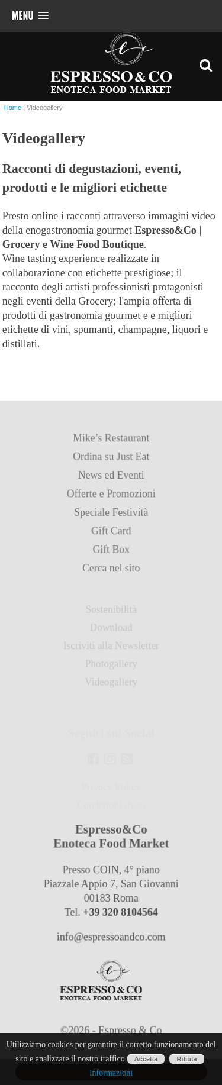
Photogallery (111, 664)
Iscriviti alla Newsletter (111, 647)
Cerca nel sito (111, 570)
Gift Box (111, 552)
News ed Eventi (111, 479)
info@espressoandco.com (111, 938)
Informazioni (111, 1072)
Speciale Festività (111, 516)
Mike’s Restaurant (111, 442)
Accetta (146, 1059)
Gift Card (110, 534)
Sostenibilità (111, 610)
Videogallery (111, 683)
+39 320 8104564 (120, 914)
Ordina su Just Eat (111, 461)
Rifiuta (186, 1059)
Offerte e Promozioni (111, 497)
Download (111, 628)
